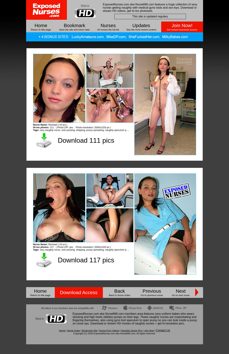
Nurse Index (73, 330)
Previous (152, 291)
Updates (141, 25)
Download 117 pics (86, 260)
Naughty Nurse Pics (131, 330)
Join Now (149, 330)
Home (41, 25)
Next (181, 291)
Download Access (79, 292)
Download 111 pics (86, 140)
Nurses (108, 25)
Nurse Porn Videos (109, 330)
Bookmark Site (90, 330)
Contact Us (163, 330)
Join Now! (182, 25)
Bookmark (74, 25)
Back (119, 291)
